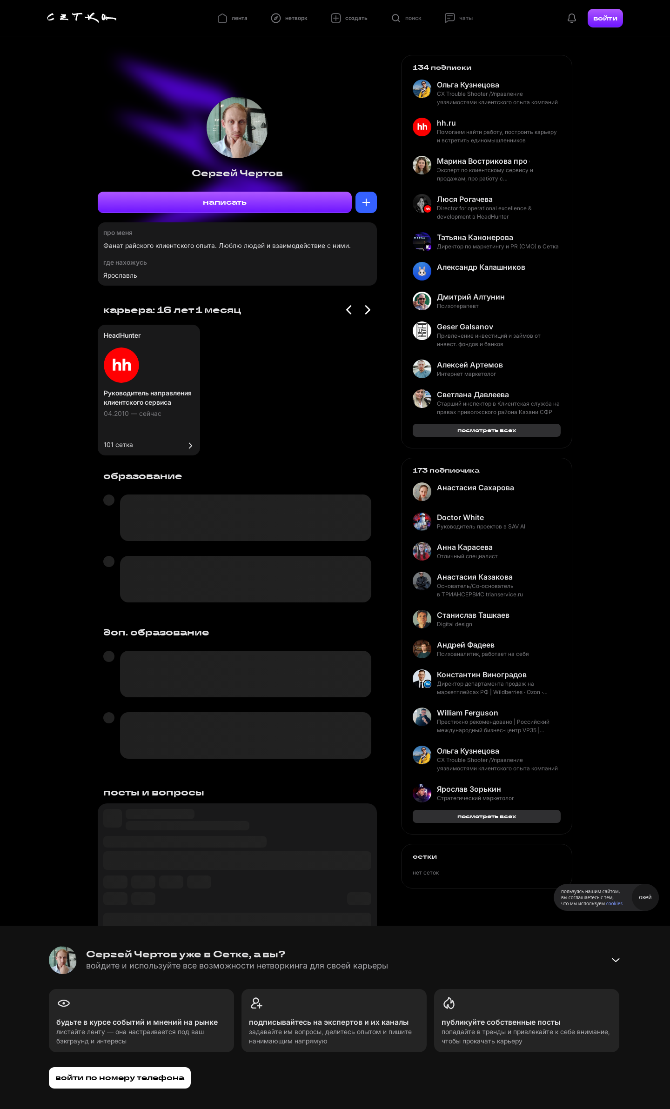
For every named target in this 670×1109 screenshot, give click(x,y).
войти (605, 18)
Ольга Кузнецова (468, 84)
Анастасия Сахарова (475, 487)
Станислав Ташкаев (473, 615)
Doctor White (460, 517)
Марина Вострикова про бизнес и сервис (483, 161)
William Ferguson (467, 712)
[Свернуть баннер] (615, 960)
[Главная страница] (82, 18)
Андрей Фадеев (466, 644)
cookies (614, 903)
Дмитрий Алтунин (471, 296)
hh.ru (446, 122)
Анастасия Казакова (475, 576)
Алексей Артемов (470, 364)
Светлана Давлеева (473, 394)
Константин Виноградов (482, 674)
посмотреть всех (486, 430)
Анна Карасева (465, 547)
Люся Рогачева (465, 199)
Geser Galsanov (465, 326)
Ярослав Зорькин (469, 789)
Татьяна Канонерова (475, 237)
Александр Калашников (481, 267)
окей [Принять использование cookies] (645, 897)
